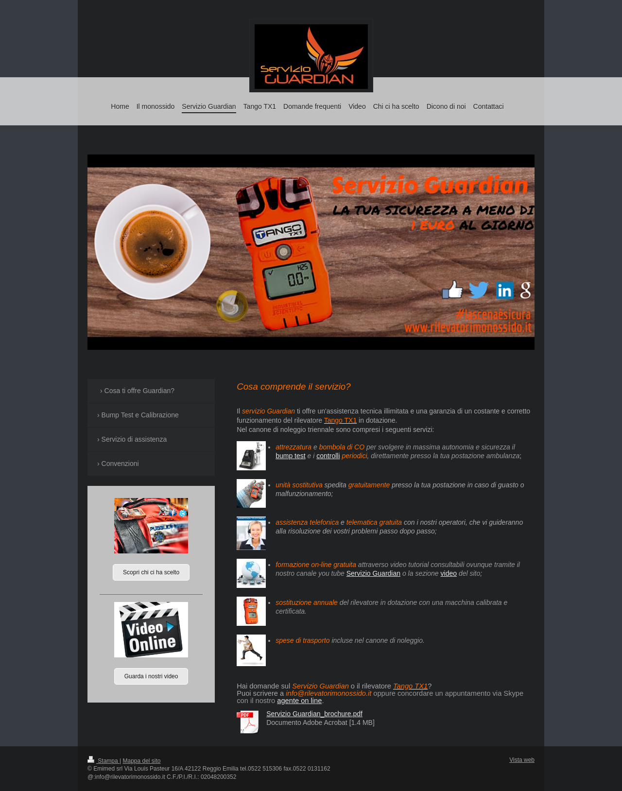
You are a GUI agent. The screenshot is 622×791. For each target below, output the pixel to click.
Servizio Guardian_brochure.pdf (314, 714)
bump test (290, 456)
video (449, 573)
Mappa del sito (142, 760)
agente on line (299, 701)
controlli (328, 456)
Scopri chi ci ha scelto (151, 572)
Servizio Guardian (373, 573)
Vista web (522, 760)
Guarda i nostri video (151, 676)
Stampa (103, 760)
